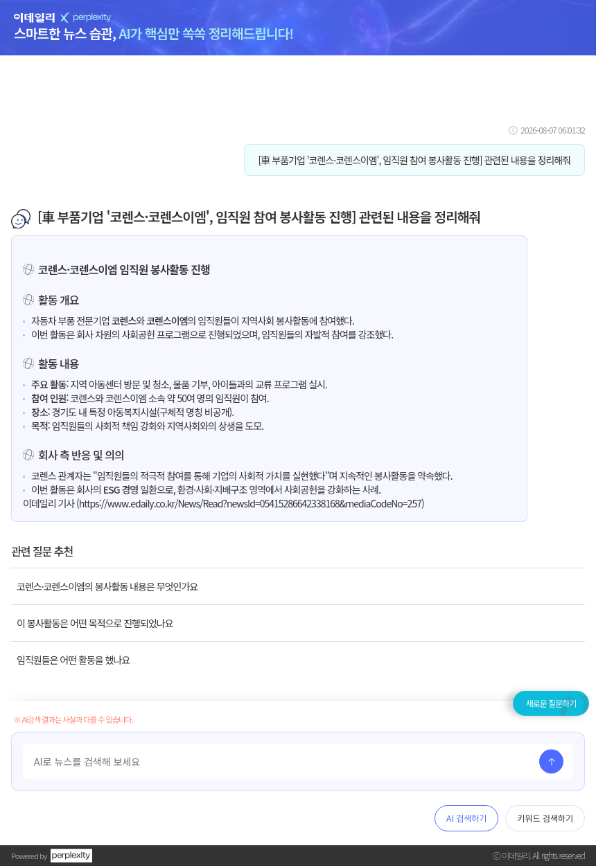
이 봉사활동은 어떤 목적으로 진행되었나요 (95, 623)
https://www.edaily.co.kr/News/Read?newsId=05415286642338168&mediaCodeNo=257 (250, 503)
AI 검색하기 (466, 818)
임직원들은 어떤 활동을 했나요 (73, 660)
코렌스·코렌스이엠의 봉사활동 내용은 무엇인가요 (107, 586)
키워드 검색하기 (545, 818)
